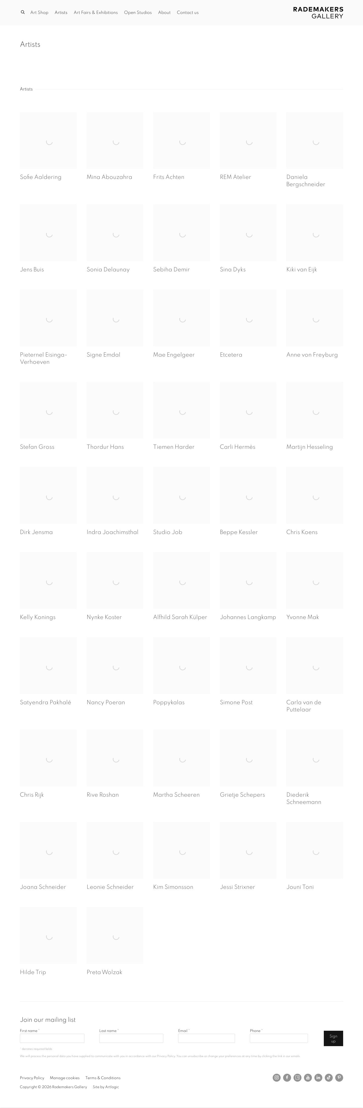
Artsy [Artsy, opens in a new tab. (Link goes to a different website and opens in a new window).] (297, 1078)
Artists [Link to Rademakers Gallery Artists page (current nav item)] (61, 12)
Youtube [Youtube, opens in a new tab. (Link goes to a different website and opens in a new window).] (308, 1078)
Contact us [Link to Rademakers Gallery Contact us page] (188, 12)
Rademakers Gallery (318, 12)
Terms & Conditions (103, 1078)
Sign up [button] (333, 1038)
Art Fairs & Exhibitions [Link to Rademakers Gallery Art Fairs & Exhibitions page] (96, 12)
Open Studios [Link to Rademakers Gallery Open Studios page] (138, 12)
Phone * (256, 1031)
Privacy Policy (166, 1056)
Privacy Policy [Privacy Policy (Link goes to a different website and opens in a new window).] (32, 1078)
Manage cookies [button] (65, 1078)
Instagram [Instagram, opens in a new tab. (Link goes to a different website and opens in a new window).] (277, 1078)
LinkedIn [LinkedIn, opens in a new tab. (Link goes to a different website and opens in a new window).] (318, 1078)
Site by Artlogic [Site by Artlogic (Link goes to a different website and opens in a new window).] (106, 1087)
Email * (184, 1031)
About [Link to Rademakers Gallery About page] (164, 12)
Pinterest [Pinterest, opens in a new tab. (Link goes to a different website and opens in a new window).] (339, 1078)
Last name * (109, 1031)
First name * (30, 1031)
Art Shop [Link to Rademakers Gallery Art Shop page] (39, 12)
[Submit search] (23, 11)
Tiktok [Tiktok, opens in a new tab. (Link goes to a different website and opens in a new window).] (329, 1078)
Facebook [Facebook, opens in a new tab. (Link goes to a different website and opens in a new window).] (287, 1078)
